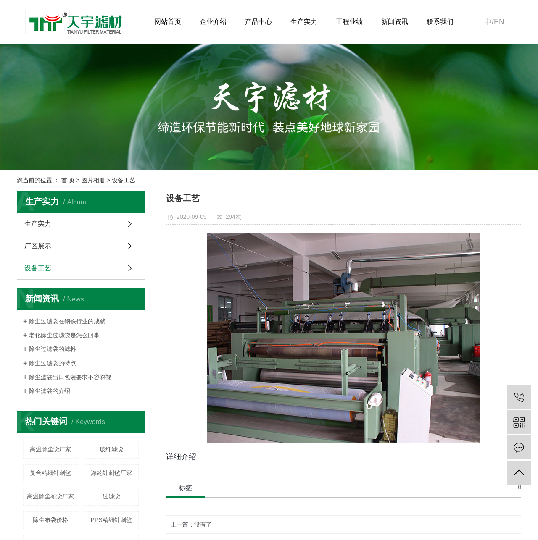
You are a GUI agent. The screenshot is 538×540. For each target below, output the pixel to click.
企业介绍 (213, 21)
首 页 (68, 180)
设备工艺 (123, 180)
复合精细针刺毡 (50, 472)
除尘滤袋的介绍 (49, 391)
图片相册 (93, 180)
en (499, 22)
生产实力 (303, 21)
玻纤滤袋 (111, 449)
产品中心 (258, 21)
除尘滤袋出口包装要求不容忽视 (70, 377)
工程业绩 (349, 21)
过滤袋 (111, 496)
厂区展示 (37, 245)
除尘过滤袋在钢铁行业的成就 (67, 321)
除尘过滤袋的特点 (52, 363)
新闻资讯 (394, 21)
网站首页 (167, 21)
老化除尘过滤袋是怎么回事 (64, 335)
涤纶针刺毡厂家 (111, 472)
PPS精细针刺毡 (111, 519)
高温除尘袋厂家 (50, 449)
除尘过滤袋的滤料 (52, 349)
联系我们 (440, 21)
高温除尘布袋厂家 (50, 496)
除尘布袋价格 (50, 519)
